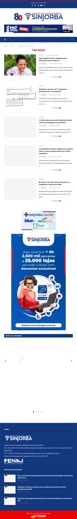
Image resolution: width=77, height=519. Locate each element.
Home (5, 46)
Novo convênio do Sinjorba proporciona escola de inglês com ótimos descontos (45, 477)
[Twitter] (35, 5)
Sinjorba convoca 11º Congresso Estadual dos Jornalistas (53, 90)
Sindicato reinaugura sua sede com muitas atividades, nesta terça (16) (44, 499)
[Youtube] (41, 5)
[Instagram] (38, 5)
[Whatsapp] (44, 5)
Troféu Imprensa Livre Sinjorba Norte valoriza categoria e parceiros (55, 121)
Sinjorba (43, 63)
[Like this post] (51, 77)
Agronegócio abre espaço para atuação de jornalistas (53, 59)
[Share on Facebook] (53, 77)
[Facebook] (32, 5)
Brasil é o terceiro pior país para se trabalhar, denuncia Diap (54, 183)
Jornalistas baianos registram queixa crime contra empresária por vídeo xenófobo (56, 151)
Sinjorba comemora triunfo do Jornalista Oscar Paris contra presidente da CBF (41, 488)
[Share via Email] (60, 77)
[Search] (72, 39)
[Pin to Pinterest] (57, 77)
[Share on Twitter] (55, 77)
